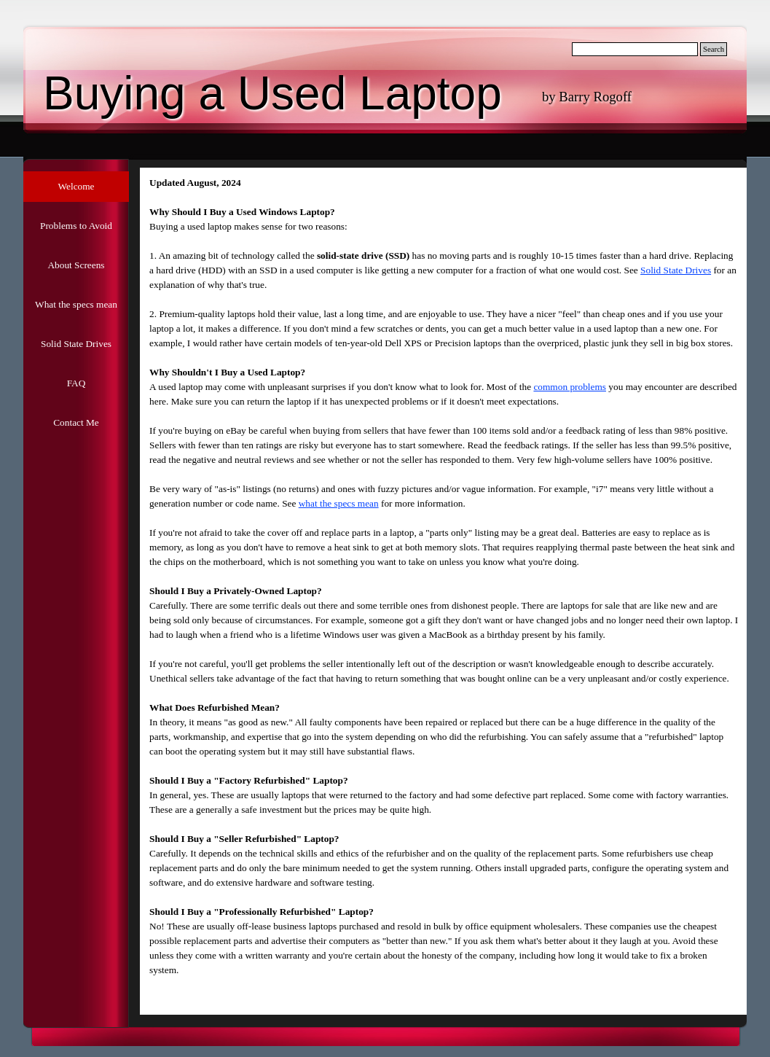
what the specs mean (339, 503)
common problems (569, 386)
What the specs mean (76, 304)
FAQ (76, 383)
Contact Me (76, 422)
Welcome (76, 186)
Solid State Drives (76, 343)
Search (713, 49)
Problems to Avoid (76, 225)
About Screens (75, 265)
